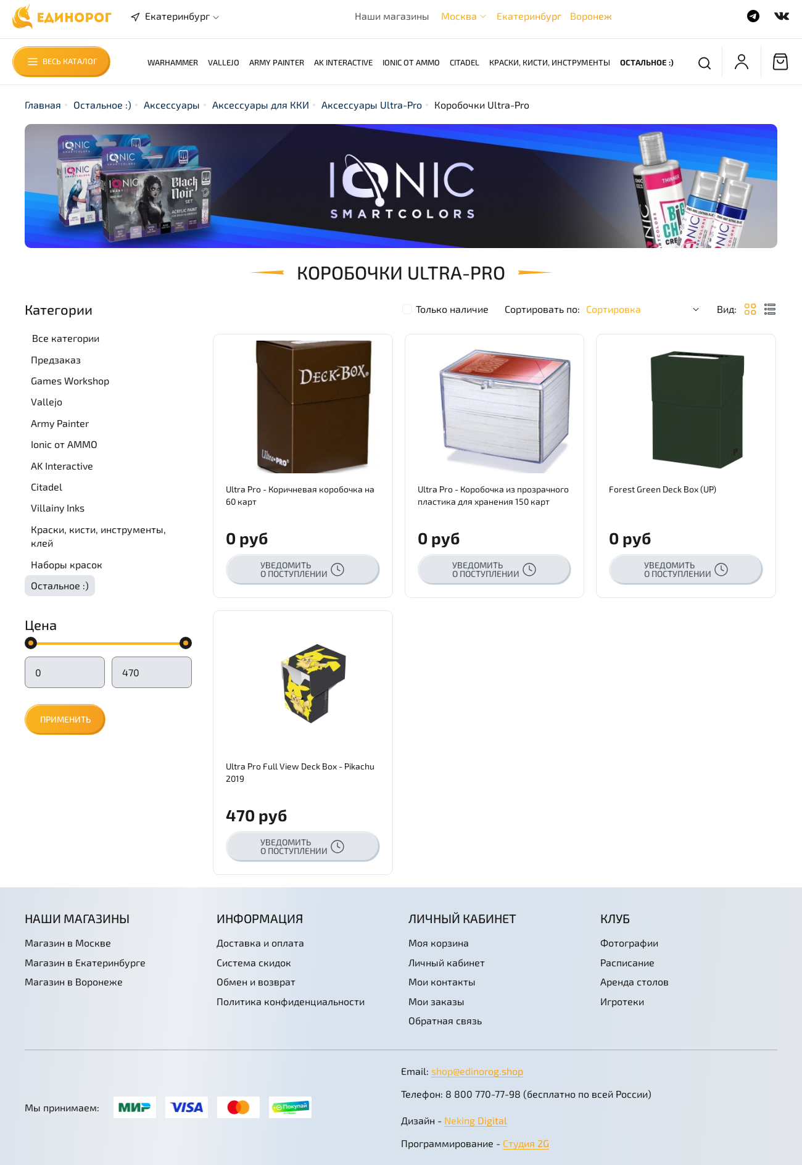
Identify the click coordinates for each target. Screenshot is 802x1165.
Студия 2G (526, 1143)
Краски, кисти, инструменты (549, 62)
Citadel (464, 62)
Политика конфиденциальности (291, 1001)
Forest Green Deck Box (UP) (662, 489)
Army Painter (276, 62)
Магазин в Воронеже (74, 981)
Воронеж (591, 16)
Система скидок (254, 962)
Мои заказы (436, 1001)
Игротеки (622, 1001)
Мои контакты (442, 981)
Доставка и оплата (260, 942)
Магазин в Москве (68, 942)
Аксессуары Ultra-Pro (371, 104)
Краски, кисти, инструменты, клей (98, 536)
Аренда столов (634, 981)
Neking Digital (475, 1120)
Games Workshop (70, 380)
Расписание (627, 962)
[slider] (31, 643)
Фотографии (629, 942)
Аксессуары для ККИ (260, 104)
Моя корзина (438, 942)
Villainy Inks (58, 507)
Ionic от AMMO (411, 62)
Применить (65, 719)
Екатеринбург (529, 16)
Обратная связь (445, 1020)
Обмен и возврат (256, 981)
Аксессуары (172, 104)
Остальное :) (647, 62)
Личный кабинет (446, 962)
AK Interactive (343, 62)
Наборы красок (66, 564)
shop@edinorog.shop (477, 1071)
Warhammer (172, 62)
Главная (43, 104)
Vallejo (223, 62)
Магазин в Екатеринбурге (85, 962)
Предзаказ (56, 359)
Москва (459, 16)
